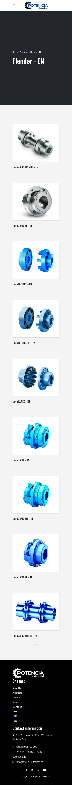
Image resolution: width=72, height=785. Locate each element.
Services (17, 697)
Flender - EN (35, 52)
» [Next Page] (38, 645)
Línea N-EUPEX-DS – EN (24, 343)
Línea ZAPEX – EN (21, 460)
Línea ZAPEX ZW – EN (23, 519)
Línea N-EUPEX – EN (22, 284)
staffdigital (44, 776)
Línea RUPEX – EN (21, 401)
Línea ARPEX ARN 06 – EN (25, 636)
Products (24, 52)
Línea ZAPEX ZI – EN (22, 226)
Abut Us (17, 688)
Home (16, 52)
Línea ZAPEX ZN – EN (23, 577)
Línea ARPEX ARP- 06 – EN (25, 167)
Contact (17, 706)
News (15, 702)
